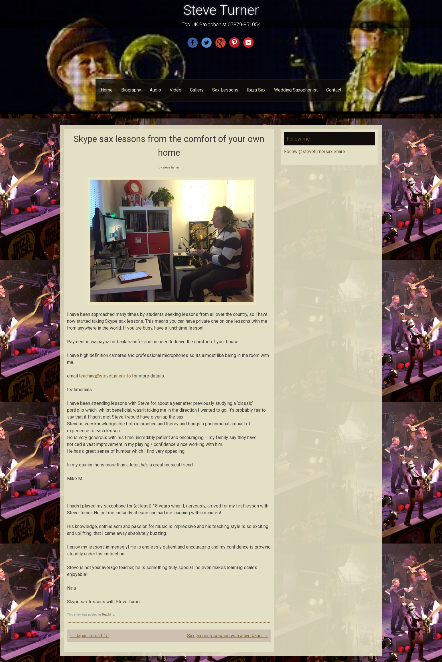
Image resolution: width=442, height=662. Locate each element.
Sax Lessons (225, 90)
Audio (155, 90)
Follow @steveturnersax (308, 151)
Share (339, 151)
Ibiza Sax (256, 90)
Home (107, 90)
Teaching (108, 614)
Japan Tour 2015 (89, 635)
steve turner (171, 167)
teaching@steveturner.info (105, 376)
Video (175, 90)
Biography (131, 90)
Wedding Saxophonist (296, 90)
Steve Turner (221, 10)
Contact (333, 90)
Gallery (197, 90)
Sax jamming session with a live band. (227, 635)
